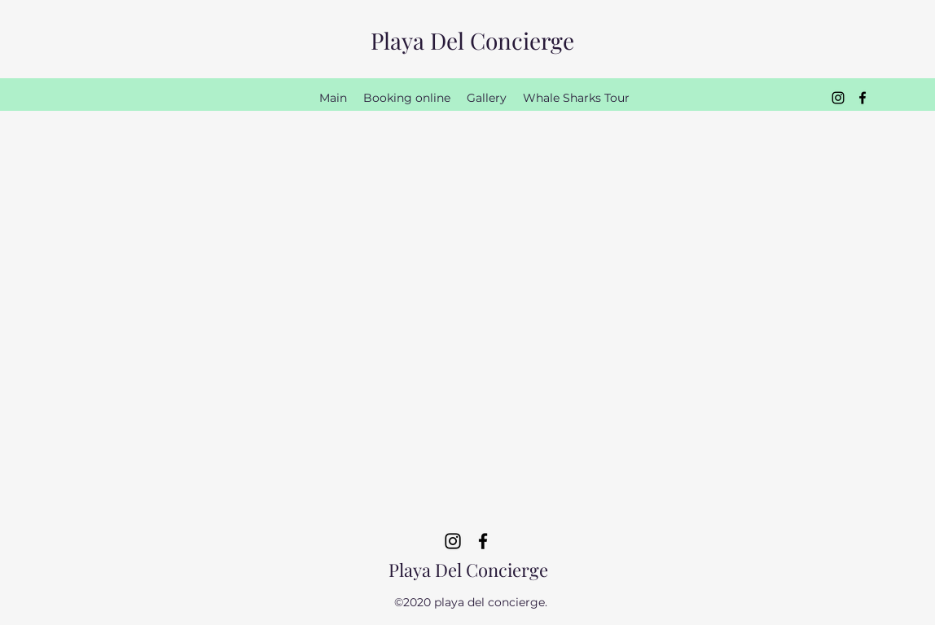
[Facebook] (862, 98)
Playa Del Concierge (472, 40)
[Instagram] (838, 98)
